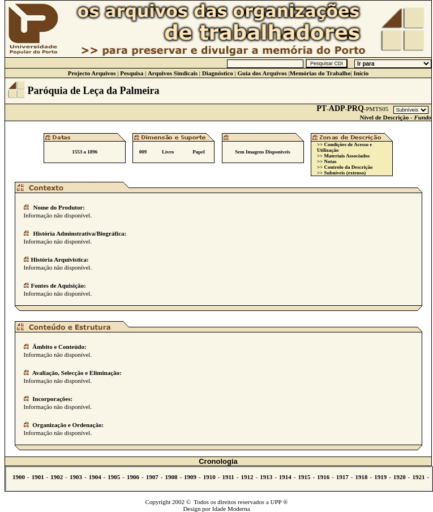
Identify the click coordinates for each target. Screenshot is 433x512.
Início (360, 73)
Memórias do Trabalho (320, 73)
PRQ (355, 108)
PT (321, 108)
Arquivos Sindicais (173, 73)
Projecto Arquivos (92, 73)
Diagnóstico (217, 73)
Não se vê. (218, 478)
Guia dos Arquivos (261, 73)
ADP (337, 108)
